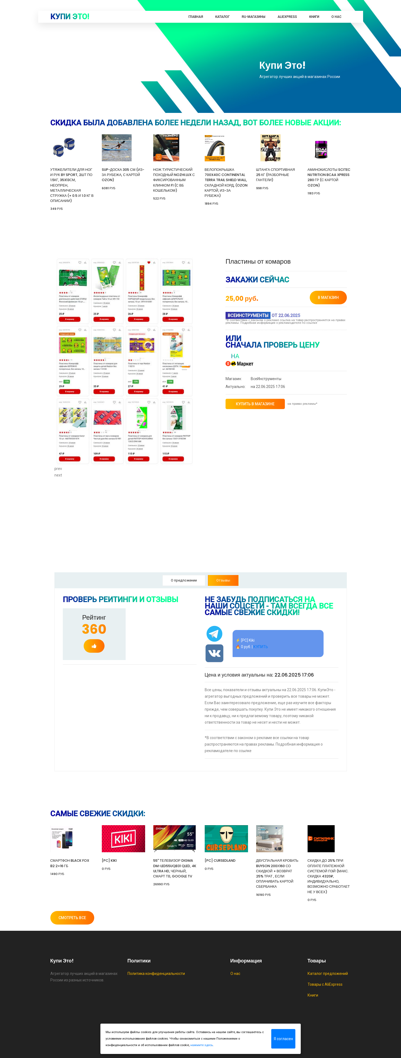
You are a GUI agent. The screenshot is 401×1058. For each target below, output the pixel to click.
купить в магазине (255, 404)
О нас (336, 17)
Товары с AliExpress (325, 984)
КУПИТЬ (260, 647)
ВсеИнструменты (253, 379)
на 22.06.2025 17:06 (255, 386)
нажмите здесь (201, 1045)
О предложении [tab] (184, 580)
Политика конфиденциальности (156, 973)
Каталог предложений (328, 973)
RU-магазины (253, 17)
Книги (314, 17)
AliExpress (287, 17)
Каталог (222, 17)
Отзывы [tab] (223, 580)
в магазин (328, 297)
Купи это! (69, 17)
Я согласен (283, 1039)
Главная (195, 17)
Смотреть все (72, 918)
